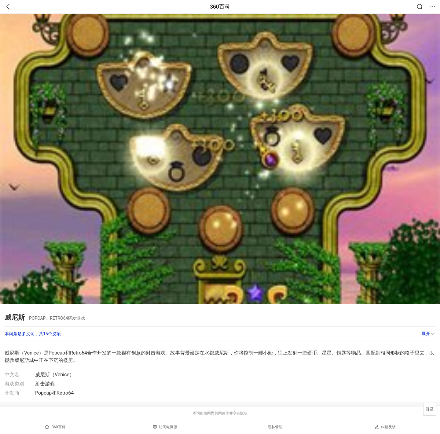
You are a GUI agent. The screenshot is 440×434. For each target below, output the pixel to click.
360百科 (220, 7)
